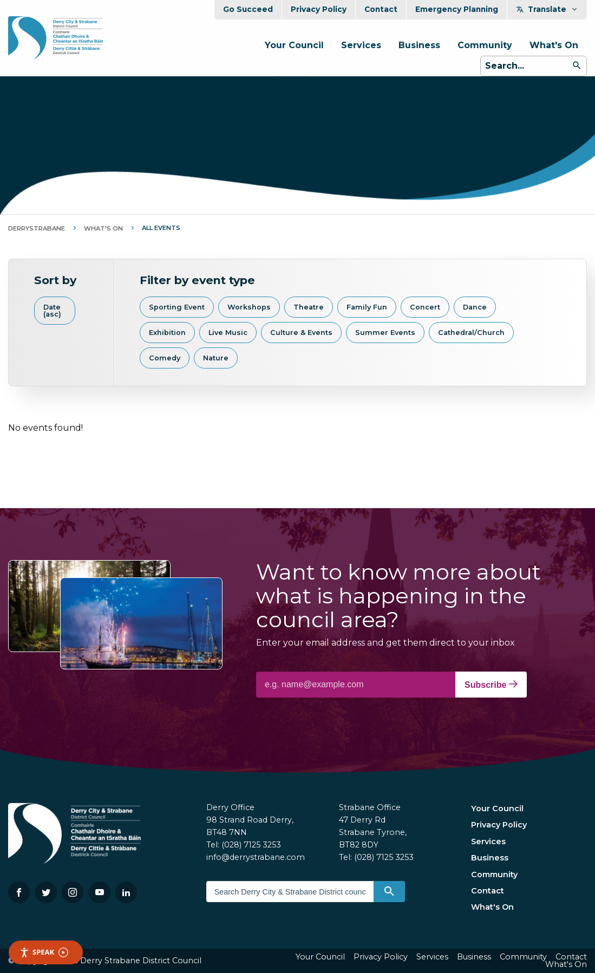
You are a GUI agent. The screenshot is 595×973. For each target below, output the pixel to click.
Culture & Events (301, 332)
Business (419, 45)
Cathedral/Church (471, 332)
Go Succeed (248, 9)
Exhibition (167, 332)
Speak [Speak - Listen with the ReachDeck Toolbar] (43, 952)
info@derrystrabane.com (255, 857)
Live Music (227, 332)
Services (361, 45)
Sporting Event (177, 307)
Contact (380, 9)
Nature (215, 358)
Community (484, 45)
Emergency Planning (456, 9)
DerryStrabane (36, 228)
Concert (425, 307)
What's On (553, 45)
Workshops (249, 307)
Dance (475, 307)
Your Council (294, 45)
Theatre (308, 307)
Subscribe (491, 684)
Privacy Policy (318, 9)
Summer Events (385, 332)
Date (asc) (52, 310)
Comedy (164, 358)
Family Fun (366, 307)
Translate (547, 9)
